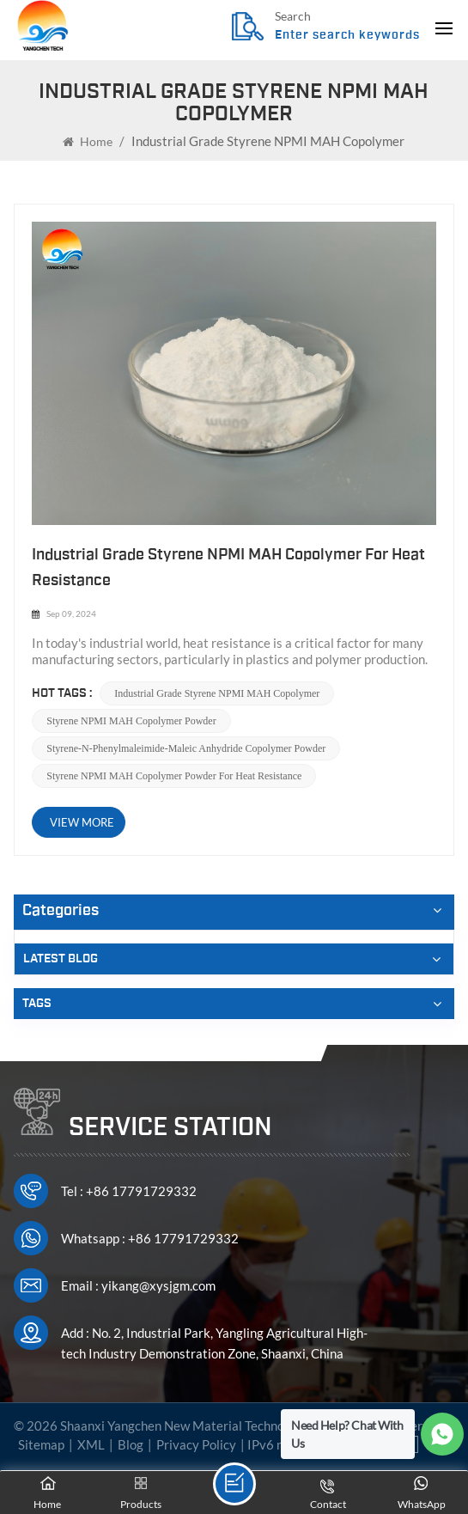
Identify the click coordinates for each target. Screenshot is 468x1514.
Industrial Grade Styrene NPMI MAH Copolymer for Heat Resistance (228, 567)
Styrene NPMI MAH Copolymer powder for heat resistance (173, 776)
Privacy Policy (196, 1444)
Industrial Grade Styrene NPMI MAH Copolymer (216, 693)
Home (87, 141)
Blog (130, 1444)
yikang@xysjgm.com (158, 1285)
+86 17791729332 (141, 1191)
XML (91, 1444)
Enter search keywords (347, 35)
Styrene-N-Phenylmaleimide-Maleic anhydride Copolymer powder (185, 748)
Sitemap (41, 1444)
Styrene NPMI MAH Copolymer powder (131, 721)
